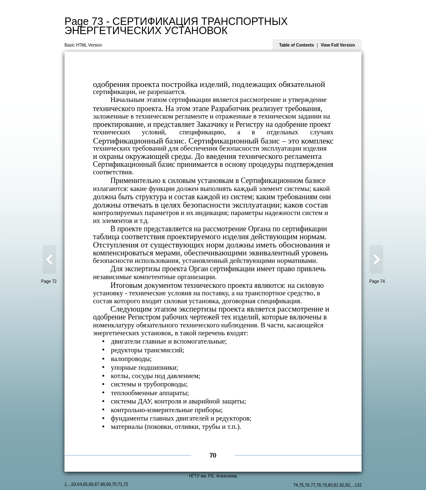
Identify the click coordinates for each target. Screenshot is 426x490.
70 (114, 484)
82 (341, 485)
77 (313, 485)
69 (108, 484)
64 (79, 484)
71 (120, 484)
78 (319, 485)
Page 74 (377, 281)
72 (126, 484)
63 (74, 484)
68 (102, 484)
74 (295, 485)
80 (330, 485)
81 (336, 485)
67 (96, 484)
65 (85, 484)
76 (307, 485)
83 (347, 485)
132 (358, 485)
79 (324, 485)
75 (301, 485)
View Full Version (338, 45)
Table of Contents (296, 45)
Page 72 (49, 281)
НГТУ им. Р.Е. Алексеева (213, 476)
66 (91, 484)
